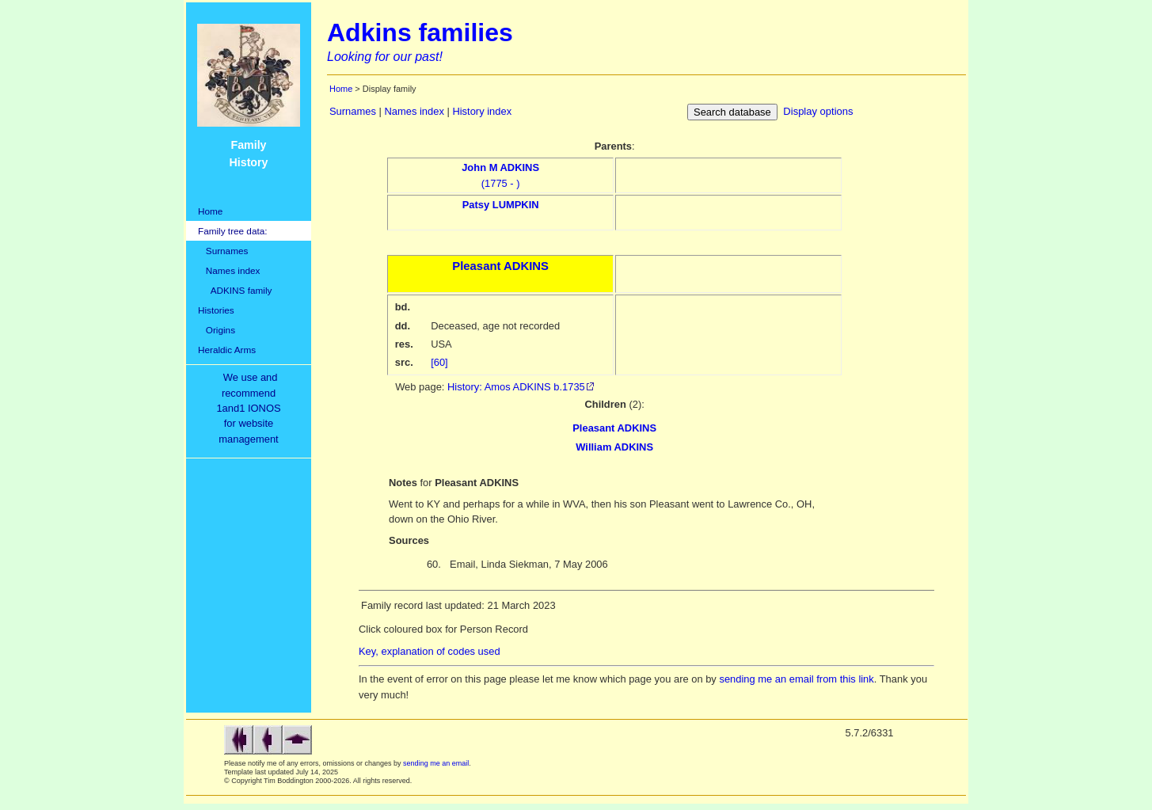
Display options (818, 111)
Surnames (223, 250)
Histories (216, 310)
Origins (216, 330)
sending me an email (436, 763)
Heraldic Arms (227, 349)
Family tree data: (233, 231)
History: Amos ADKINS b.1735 (516, 387)
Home (210, 211)
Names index (229, 270)
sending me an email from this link (796, 679)
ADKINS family (235, 290)
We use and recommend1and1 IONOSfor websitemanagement (251, 408)
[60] (439, 362)
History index (481, 111)
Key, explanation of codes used (429, 651)
